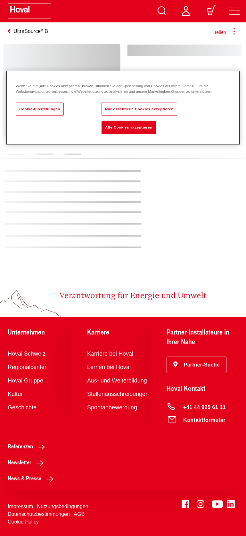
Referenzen (28, 446)
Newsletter (27, 462)
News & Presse (32, 478)
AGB (79, 514)
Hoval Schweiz (26, 354)
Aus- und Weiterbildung (117, 380)
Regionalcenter (27, 367)
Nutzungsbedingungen (62, 506)
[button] (196, 365)
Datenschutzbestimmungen (39, 514)
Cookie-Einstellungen (39, 109)
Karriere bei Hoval (110, 354)
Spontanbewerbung (112, 407)
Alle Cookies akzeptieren (128, 127)
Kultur (15, 394)
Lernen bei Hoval (109, 367)
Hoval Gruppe (25, 380)
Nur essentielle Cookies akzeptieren (139, 109)
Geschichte (22, 407)
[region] (123, 108)
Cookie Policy (23, 521)
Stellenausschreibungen (118, 394)
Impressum (20, 506)
